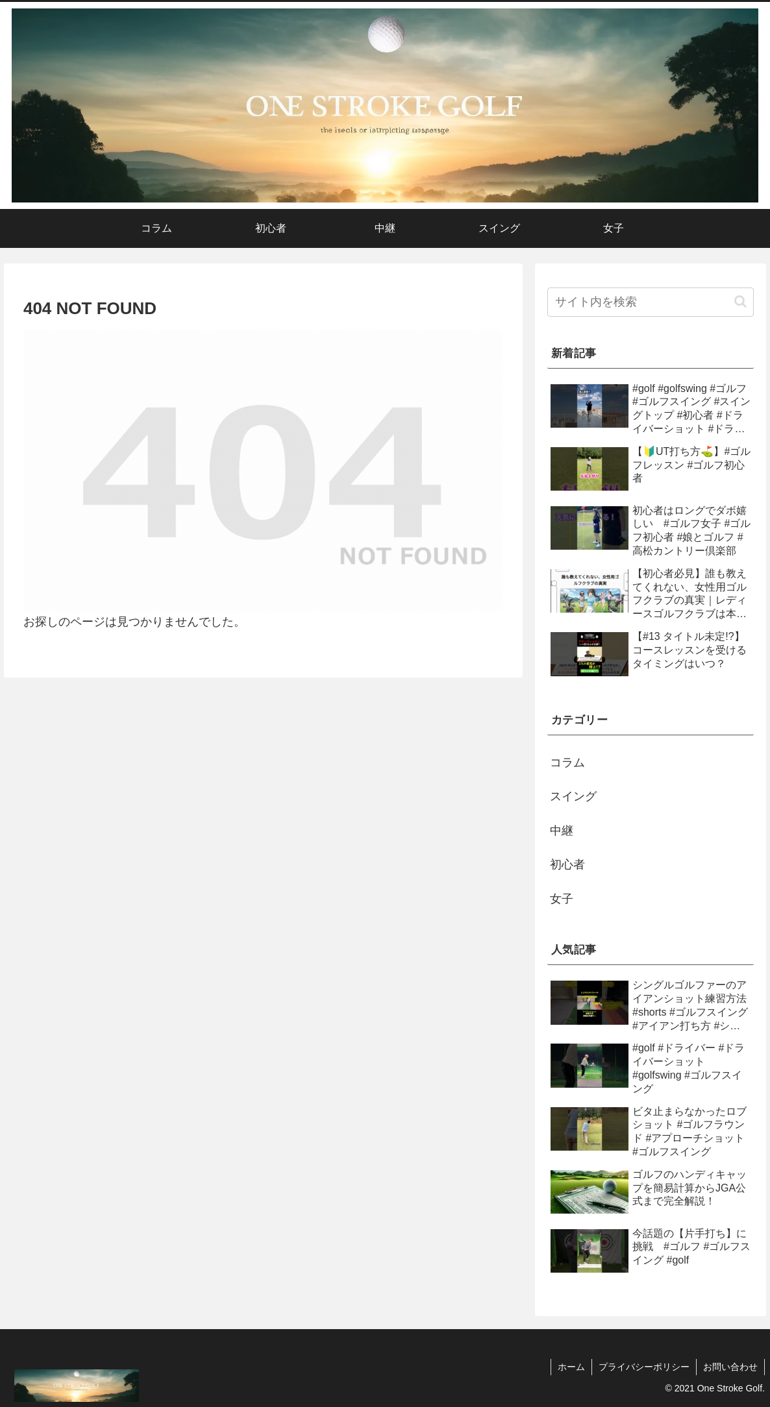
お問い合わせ (730, 1367)
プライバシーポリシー (644, 1367)
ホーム (571, 1367)
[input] (650, 302)
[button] (740, 301)
